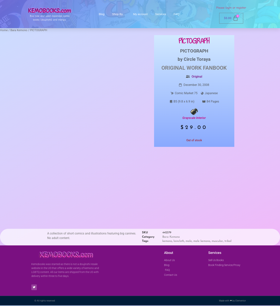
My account (140, 14)
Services (160, 14)
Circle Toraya (197, 59)
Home (4, 30)
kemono (167, 241)
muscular (217, 241)
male (189, 241)
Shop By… (119, 14)
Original (197, 76)
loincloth (179, 241)
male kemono (201, 241)
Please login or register (231, 7)
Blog (101, 14)
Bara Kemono (18, 30)
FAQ (176, 14)
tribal (227, 241)
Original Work (181, 68)
